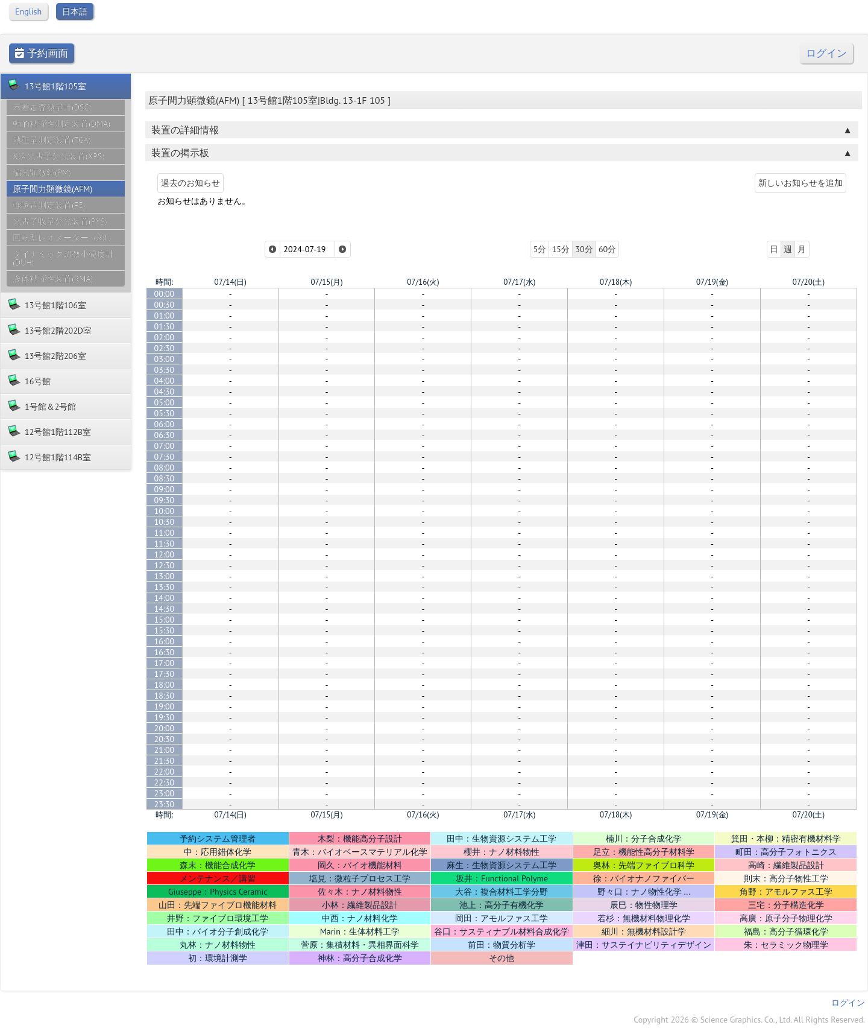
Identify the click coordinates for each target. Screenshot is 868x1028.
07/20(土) (809, 282)
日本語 (74, 11)
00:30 (164, 304)
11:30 (164, 543)
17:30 (164, 673)
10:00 (164, 511)
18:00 (164, 684)
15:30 (164, 630)
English (28, 11)
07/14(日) (231, 282)
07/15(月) (326, 282)
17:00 (164, 663)
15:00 (164, 619)
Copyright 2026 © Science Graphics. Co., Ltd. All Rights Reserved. (749, 1019)
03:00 (164, 359)
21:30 (164, 760)
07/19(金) (712, 282)
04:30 (164, 391)
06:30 (164, 435)
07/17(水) (519, 282)
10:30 (164, 521)
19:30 (164, 717)
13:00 (164, 576)
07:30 (164, 456)
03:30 (164, 369)
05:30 (164, 413)
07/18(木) (616, 282)
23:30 (164, 804)
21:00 (164, 749)
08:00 (164, 467)
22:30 (164, 782)
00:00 (164, 293)
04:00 (164, 380)
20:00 (164, 728)
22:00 (164, 771)
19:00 (164, 706)
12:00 (164, 554)
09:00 (164, 489)
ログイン (826, 53)
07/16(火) (423, 282)
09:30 (164, 500)
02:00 (164, 337)
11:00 (164, 532)
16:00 (164, 641)
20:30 (164, 739)
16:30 (164, 652)
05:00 (164, 402)
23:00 (164, 793)
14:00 (164, 597)
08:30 (164, 478)
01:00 (164, 315)
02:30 (164, 348)
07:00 (164, 445)
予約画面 (41, 53)
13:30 (164, 587)
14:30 (164, 608)
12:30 (164, 565)
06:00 (164, 424)
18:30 (164, 695)
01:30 (164, 326)
